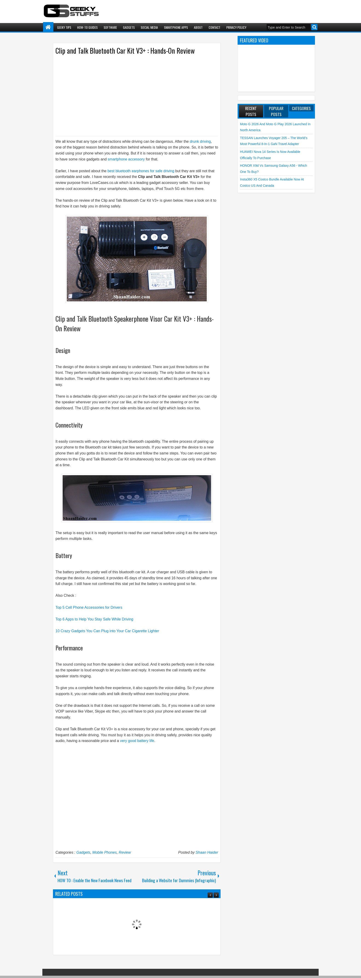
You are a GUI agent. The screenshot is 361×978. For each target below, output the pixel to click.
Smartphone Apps (176, 27)
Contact (214, 27)
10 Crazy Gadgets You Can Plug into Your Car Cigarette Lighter (107, 631)
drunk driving (200, 141)
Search (314, 27)
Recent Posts (251, 111)
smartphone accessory (127, 159)
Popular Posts (276, 111)
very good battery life (137, 741)
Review (125, 852)
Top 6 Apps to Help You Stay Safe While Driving (94, 619)
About (198, 27)
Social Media (149, 27)
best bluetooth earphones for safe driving (141, 171)
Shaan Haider (207, 852)
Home (48, 27)
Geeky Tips (64, 27)
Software (110, 27)
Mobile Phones (104, 852)
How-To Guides (87, 27)
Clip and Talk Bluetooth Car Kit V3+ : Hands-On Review (125, 50)
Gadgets (129, 27)
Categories (301, 108)
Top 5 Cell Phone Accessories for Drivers (88, 607)
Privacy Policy (236, 27)
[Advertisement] (132, 95)
